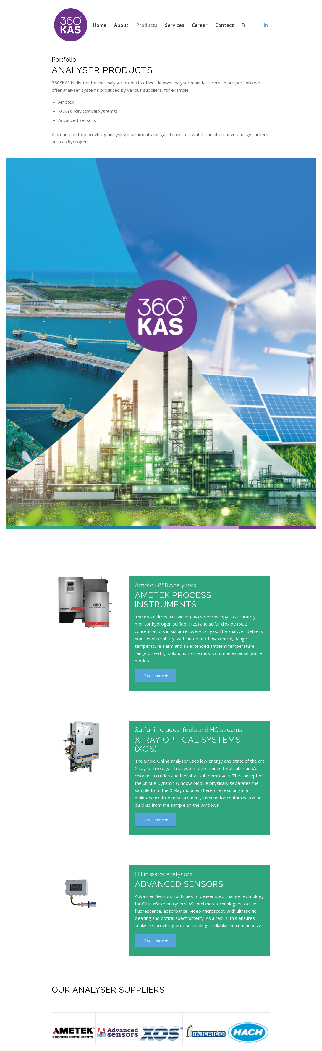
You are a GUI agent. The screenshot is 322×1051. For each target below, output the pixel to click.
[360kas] (71, 25)
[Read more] (155, 675)
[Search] (243, 25)
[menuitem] (99, 25)
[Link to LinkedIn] (265, 24)
